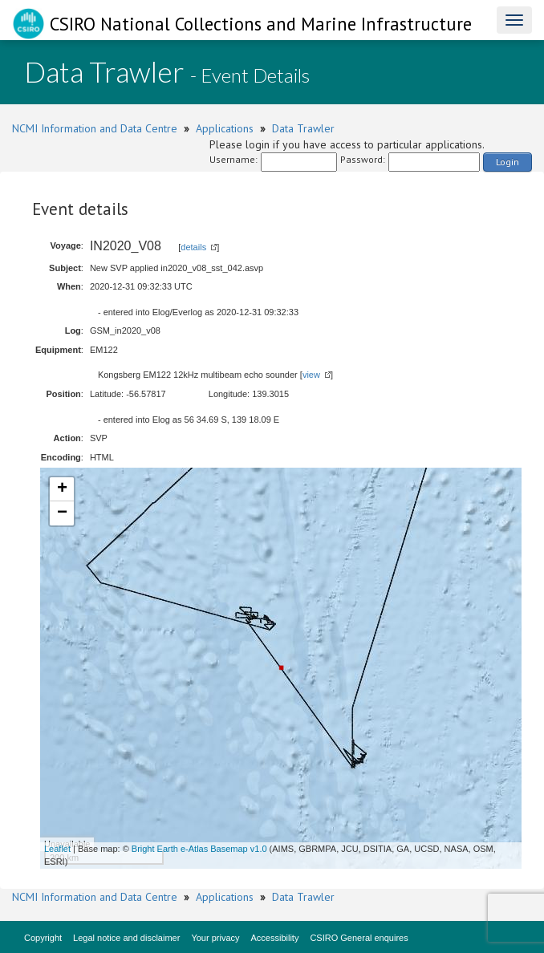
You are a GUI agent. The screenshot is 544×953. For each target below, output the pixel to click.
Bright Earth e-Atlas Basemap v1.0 (199, 849)
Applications (225, 128)
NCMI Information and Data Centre (94, 128)
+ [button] (62, 489)
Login (507, 162)
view (311, 374)
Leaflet (57, 849)
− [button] (62, 513)
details (193, 247)
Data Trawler (303, 128)
